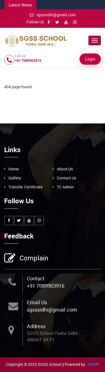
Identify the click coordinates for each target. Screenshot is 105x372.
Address (36, 326)
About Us (65, 169)
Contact (36, 278)
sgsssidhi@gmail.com (53, 14)
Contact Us (66, 178)
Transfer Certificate (25, 187)
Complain (33, 258)
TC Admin (65, 187)
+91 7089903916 (45, 285)
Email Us (37, 302)
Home (13, 169)
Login (90, 59)
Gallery (14, 178)
